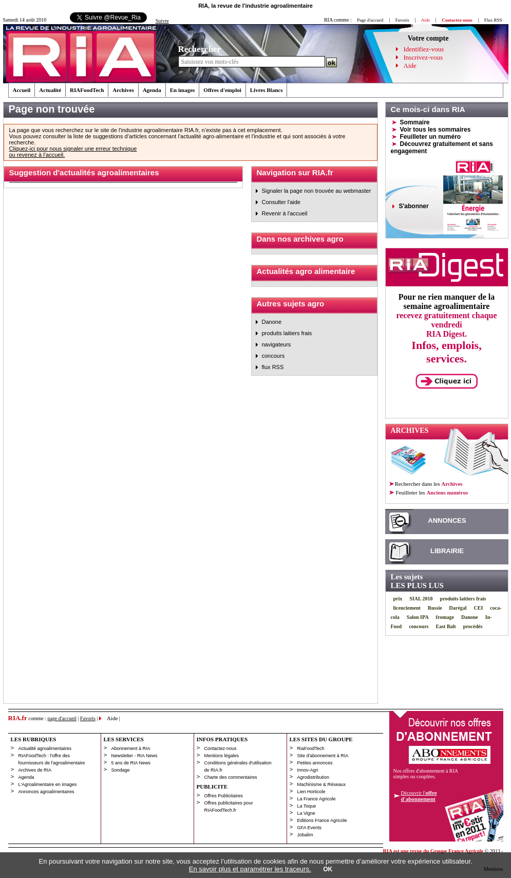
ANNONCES (447, 520)
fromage (445, 617)
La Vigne (306, 813)
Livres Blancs (266, 90)
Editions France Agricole (322, 820)
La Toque (306, 806)
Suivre (162, 21)
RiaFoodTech (311, 748)
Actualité (50, 90)
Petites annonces (315, 762)
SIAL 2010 (420, 598)
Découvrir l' (419, 796)
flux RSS (273, 367)
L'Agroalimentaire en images (47, 784)
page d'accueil (62, 718)
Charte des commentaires (230, 777)
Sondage (120, 770)
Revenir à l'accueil (285, 213)
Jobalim (305, 834)
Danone (272, 322)
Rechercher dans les (429, 484)
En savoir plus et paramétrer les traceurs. (250, 869)
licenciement (407, 608)
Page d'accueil (370, 20)
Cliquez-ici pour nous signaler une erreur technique (73, 148)
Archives (123, 90)
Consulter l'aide (281, 202)
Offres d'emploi (222, 90)
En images (182, 90)
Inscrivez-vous (423, 57)
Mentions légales (221, 755)
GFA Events (309, 827)
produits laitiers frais (287, 333)
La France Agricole (316, 798)
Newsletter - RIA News (134, 755)
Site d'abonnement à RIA (323, 755)
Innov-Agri (307, 770)
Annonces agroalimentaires (46, 791)
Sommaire (415, 122)
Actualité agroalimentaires (45, 748)
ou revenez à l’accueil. (37, 155)
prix (398, 598)
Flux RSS (493, 20)
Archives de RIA (35, 770)
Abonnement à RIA (130, 748)
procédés (473, 626)
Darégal (458, 608)
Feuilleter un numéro (430, 136)
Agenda (152, 90)
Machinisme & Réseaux (321, 784)
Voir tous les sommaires (435, 129)
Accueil (22, 90)
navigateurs (276, 344)
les (431, 492)
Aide (410, 65)
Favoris (402, 20)
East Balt (446, 626)
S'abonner (414, 206)
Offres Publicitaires (223, 795)
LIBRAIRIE (447, 551)
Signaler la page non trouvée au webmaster (316, 191)
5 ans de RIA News (131, 762)
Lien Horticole (311, 791)
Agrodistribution (313, 777)
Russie (435, 608)
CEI (478, 608)
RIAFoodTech (87, 90)
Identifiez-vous (424, 49)
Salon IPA (418, 617)
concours (273, 356)
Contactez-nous (220, 748)
